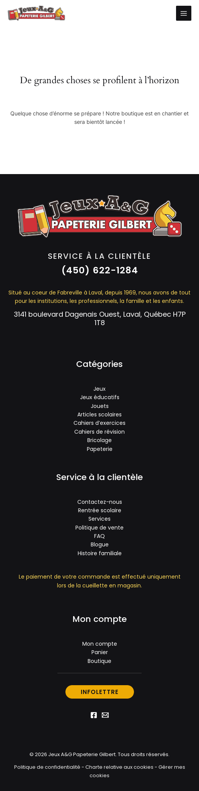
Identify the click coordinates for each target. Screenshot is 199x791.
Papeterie (100, 449)
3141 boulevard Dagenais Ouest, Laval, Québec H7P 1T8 (100, 318)
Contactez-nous (99, 502)
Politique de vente (99, 527)
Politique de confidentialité (47, 767)
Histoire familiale (100, 553)
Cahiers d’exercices (99, 423)
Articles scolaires (99, 414)
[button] (99, 270)
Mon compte (99, 644)
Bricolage (99, 440)
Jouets (100, 406)
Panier (99, 652)
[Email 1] (105, 715)
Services (99, 519)
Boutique (99, 661)
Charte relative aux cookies (119, 767)
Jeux (99, 389)
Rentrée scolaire (99, 510)
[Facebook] (93, 715)
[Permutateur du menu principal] (183, 13)
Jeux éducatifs (99, 397)
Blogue (100, 544)
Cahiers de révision (99, 432)
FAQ (99, 536)
